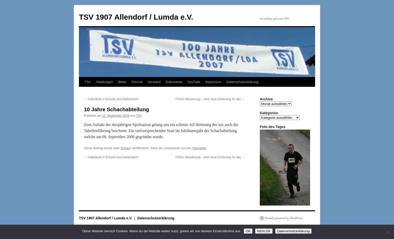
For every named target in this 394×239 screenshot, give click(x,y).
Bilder (122, 82)
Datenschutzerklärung (242, 82)
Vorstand (154, 82)
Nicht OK (263, 231)
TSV (87, 82)
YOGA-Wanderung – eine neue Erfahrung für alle (210, 99)
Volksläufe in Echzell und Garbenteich (111, 99)
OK (248, 231)
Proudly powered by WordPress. (284, 218)
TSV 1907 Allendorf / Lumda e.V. (136, 17)
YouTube (193, 82)
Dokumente (174, 82)
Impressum (213, 82)
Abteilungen (104, 82)
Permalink (199, 148)
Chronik (137, 82)
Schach (126, 148)
